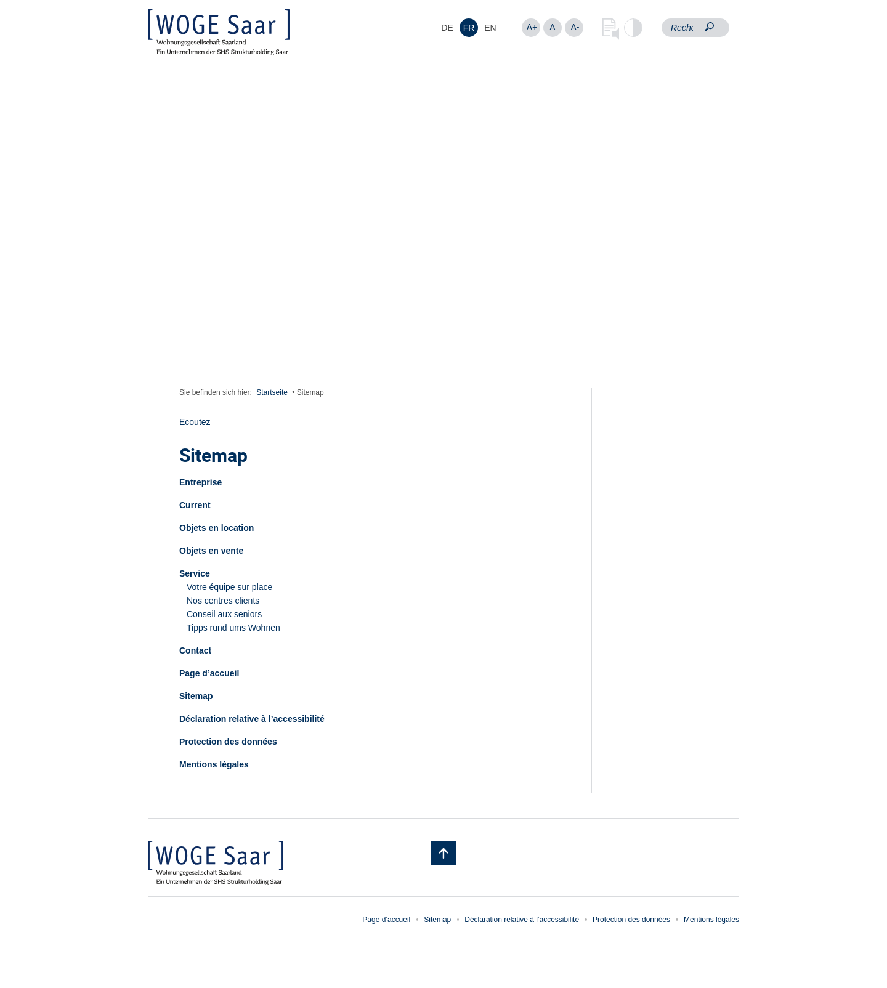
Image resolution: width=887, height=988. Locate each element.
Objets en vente (211, 551)
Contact (195, 650)
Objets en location (216, 528)
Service (194, 573)
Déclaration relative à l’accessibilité (252, 719)
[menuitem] (447, 27)
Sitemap (196, 696)
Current (195, 505)
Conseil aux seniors (224, 614)
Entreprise (200, 482)
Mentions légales (214, 764)
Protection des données (228, 742)
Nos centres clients (223, 600)
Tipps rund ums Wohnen (233, 628)
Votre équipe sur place (229, 587)
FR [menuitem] (469, 28)
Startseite (272, 392)
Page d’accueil (209, 673)
